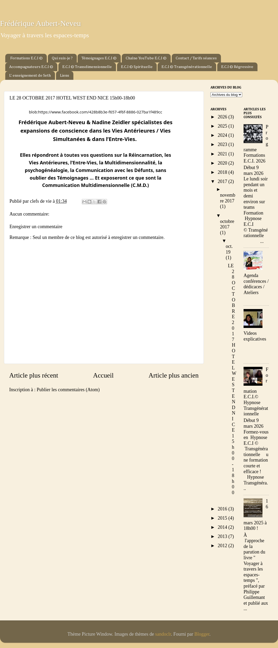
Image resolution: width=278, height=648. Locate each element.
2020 (223, 163)
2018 (223, 172)
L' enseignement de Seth (30, 75)
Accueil (103, 375)
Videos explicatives (255, 336)
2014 (223, 527)
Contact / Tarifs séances (196, 58)
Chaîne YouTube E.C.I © (146, 58)
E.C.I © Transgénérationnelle (186, 67)
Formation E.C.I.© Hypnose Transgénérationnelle (256, 391)
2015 (223, 518)
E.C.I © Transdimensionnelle (87, 67)
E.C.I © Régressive (237, 67)
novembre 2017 (227, 197)
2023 (223, 144)
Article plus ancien (174, 375)
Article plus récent (33, 375)
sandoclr (163, 634)
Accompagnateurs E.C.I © (31, 67)
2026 (223, 116)
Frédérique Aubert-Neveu (40, 23)
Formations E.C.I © (26, 58)
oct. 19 (229, 249)
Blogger (201, 634)
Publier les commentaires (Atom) (68, 389)
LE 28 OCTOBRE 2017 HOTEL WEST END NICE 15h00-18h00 (232, 379)
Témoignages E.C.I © (99, 58)
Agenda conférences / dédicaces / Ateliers (256, 284)
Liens (64, 75)
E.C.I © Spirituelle (137, 67)
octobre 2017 (227, 224)
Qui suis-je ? (62, 58)
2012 (223, 545)
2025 (223, 126)
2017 (223, 181)
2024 (223, 135)
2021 (223, 153)
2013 (223, 536)
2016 (223, 508)
